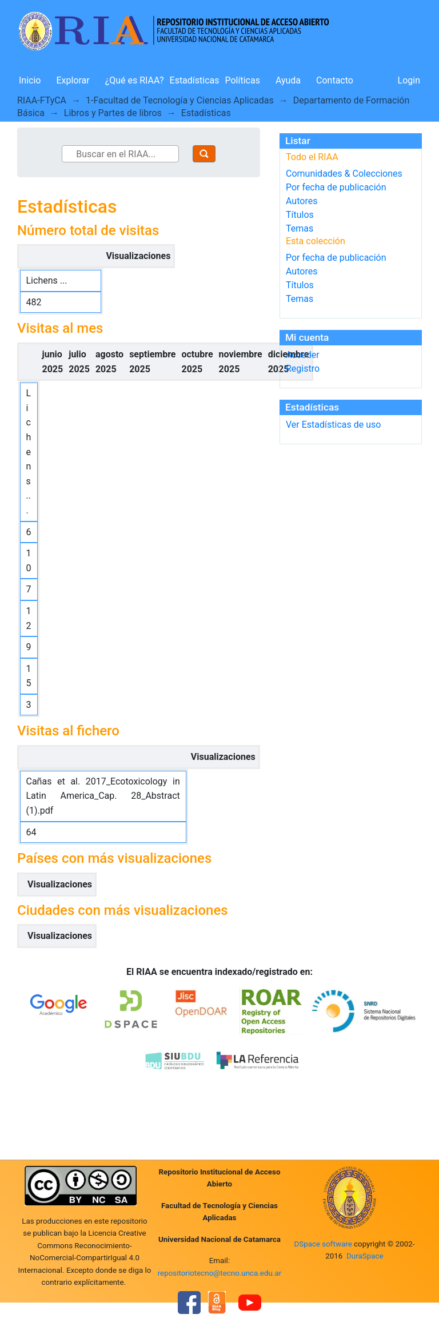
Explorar (72, 80)
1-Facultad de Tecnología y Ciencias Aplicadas (180, 100)
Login (409, 80)
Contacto (334, 80)
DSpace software (323, 1244)
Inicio (30, 80)
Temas (299, 228)
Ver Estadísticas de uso (333, 424)
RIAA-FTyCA (41, 100)
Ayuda (288, 80)
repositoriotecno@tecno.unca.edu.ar (220, 1273)
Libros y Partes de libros (113, 112)
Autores (301, 201)
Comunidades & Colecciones (344, 173)
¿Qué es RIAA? (134, 80)
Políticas (242, 80)
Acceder (303, 354)
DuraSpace (365, 1256)
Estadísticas (195, 80)
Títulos (300, 214)
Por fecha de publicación (336, 187)
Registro (303, 368)
